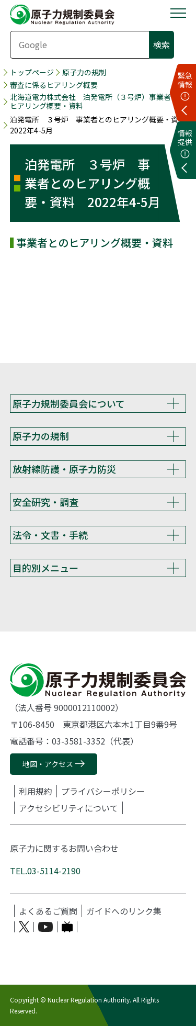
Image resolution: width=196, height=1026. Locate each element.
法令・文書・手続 (50, 535)
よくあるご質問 (48, 911)
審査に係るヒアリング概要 (54, 85)
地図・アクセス (47, 764)
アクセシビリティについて (68, 808)
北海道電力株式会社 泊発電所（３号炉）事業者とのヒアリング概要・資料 (98, 101)
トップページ (32, 72)
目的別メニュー (45, 567)
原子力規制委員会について (69, 403)
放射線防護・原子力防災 (64, 469)
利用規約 (35, 791)
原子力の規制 (84, 72)
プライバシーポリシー (103, 791)
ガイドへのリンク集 (124, 911)
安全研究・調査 (45, 502)
